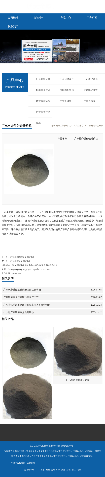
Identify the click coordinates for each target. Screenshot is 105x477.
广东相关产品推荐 (43, 114)
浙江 (74, 469)
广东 (58, 469)
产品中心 (65, 17)
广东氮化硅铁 (91, 90)
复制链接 (69, 446)
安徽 (48, 469)
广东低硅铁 (66, 101)
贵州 (53, 469)
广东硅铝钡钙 (67, 90)
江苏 (63, 469)
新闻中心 (39, 17)
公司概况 (13, 17)
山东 (43, 469)
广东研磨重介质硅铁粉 (67, 81)
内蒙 (79, 469)
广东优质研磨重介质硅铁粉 (22, 257)
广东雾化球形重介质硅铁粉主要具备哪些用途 (26, 305)
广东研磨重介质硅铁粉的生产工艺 (21, 297)
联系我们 (13, 26)
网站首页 (68, 125)
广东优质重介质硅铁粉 (20, 261)
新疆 (68, 469)
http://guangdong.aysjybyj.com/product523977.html (29, 269)
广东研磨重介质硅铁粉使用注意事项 (22, 289)
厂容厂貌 (92, 17)
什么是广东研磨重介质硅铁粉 (18, 312)
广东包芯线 (89, 101)
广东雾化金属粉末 (43, 81)
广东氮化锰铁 (43, 101)
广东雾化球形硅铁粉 (91, 81)
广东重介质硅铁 (43, 92)
